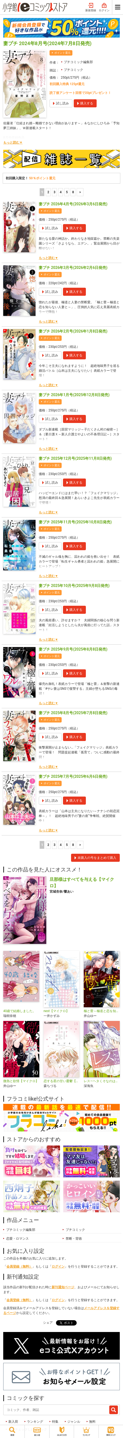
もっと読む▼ (13, 142)
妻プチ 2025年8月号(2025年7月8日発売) (73, 713)
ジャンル (73, 1422)
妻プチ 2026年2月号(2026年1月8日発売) (73, 331)
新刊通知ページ (63, 1287)
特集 (55, 1422)
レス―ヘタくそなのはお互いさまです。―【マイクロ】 (102, 1081)
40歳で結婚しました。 (19, 1011)
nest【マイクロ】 (56, 1011)
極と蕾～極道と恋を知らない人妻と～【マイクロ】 (102, 1011)
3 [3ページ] (54, 192)
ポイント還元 (62, 52)
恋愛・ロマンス (17, 1238)
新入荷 (13, 1422)
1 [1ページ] (42, 192)
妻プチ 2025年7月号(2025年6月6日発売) (73, 776)
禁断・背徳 (74, 1238)
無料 (92, 1422)
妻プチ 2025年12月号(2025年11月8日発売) (75, 458)
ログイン (104, 7)
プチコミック (73, 70)
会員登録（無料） (19, 1266)
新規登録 (90, 7)
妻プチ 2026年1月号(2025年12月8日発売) (74, 395)
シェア (48, 1322)
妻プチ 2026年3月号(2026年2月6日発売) (73, 267)
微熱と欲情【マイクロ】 (21, 1081)
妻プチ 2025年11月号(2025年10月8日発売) (75, 522)
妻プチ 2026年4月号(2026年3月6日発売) (73, 204)
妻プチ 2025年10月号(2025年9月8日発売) (74, 585)
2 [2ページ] (48, 192)
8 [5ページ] (73, 192)
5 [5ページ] (67, 192)
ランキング (35, 1422)
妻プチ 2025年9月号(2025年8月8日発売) (73, 649)
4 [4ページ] (61, 192)
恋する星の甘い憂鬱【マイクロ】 (62, 1081)
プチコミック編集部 (78, 62)
